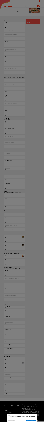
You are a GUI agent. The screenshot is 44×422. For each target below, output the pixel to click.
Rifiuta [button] (28, 420)
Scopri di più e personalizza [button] (11, 420)
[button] (35, 415)
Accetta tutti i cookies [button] (33, 420)
